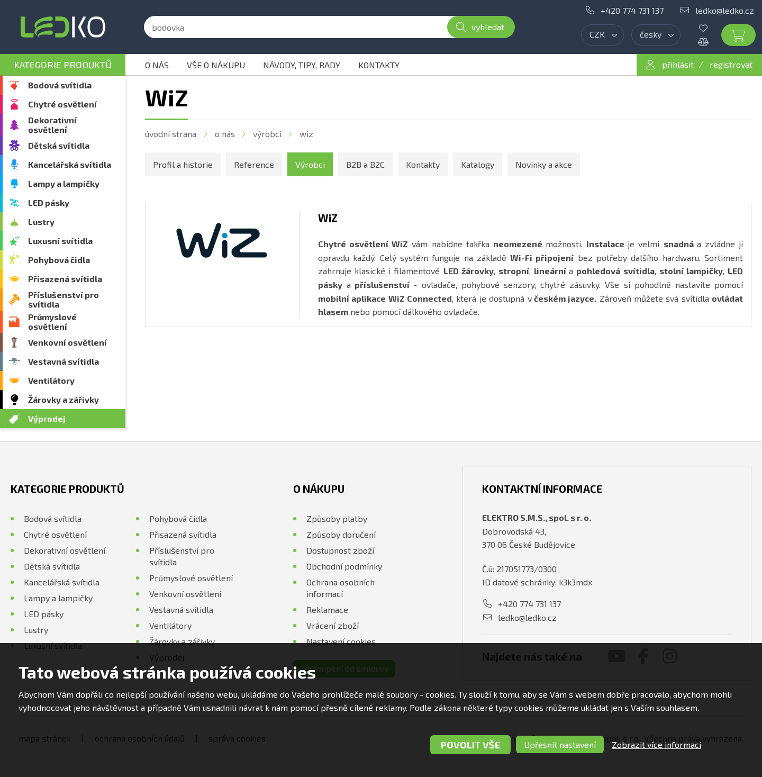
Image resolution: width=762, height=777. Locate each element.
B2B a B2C (365, 164)
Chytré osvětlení (62, 104)
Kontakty (379, 65)
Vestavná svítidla (63, 361)
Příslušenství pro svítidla (63, 299)
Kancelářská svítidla (69, 164)
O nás (157, 65)
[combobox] (602, 35)
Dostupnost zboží (340, 550)
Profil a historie (183, 164)
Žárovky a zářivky (63, 399)
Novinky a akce (543, 164)
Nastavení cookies (341, 641)
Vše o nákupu (216, 65)
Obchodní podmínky (344, 566)
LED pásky (48, 202)
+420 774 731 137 (632, 10)
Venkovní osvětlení (67, 342)
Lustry (41, 221)
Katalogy (477, 164)
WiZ (306, 134)
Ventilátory (51, 380)
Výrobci (267, 134)
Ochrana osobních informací (340, 588)
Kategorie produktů (63, 64)
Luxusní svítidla (60, 241)
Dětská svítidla (58, 145)
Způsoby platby (336, 518)
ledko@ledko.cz (724, 10)
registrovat (731, 64)
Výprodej (47, 418)
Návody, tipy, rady (301, 65)
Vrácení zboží (332, 625)
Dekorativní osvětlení (52, 124)
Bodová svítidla (60, 85)
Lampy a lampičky (63, 183)
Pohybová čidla (59, 260)
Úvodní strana (170, 134)
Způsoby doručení (341, 534)
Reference (254, 164)
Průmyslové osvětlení (52, 321)
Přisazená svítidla (65, 279)
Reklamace (327, 609)
